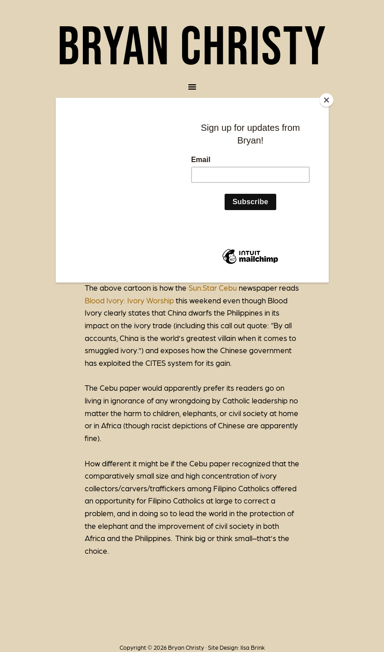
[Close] (326, 100)
